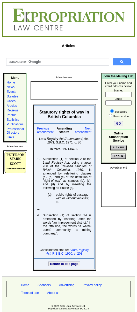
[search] (57, 62)
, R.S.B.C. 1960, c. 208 (67, 251)
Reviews (12, 110)
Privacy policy (92, 285)
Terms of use (30, 293)
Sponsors (44, 285)
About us (53, 293)
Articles (12, 106)
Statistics (13, 119)
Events (11, 92)
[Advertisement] (64, 90)
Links (10, 137)
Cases (11, 101)
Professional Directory (15, 130)
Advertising (66, 285)
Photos (11, 115)
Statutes (12, 96)
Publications (15, 124)
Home (11, 82)
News (11, 87)
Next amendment (83, 130)
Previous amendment (45, 130)
